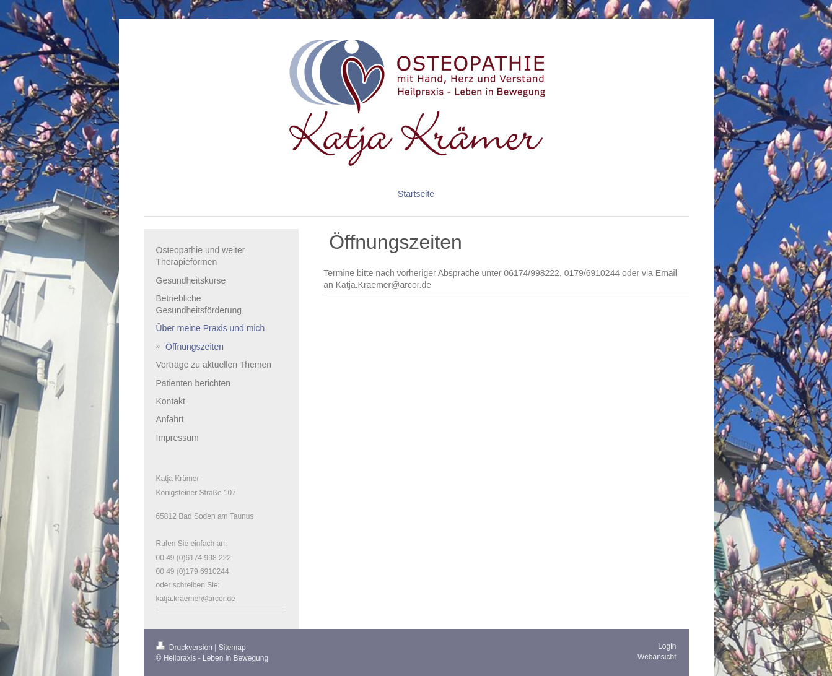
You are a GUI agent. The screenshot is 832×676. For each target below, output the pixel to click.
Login (667, 646)
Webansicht (656, 656)
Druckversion (185, 647)
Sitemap (232, 647)
